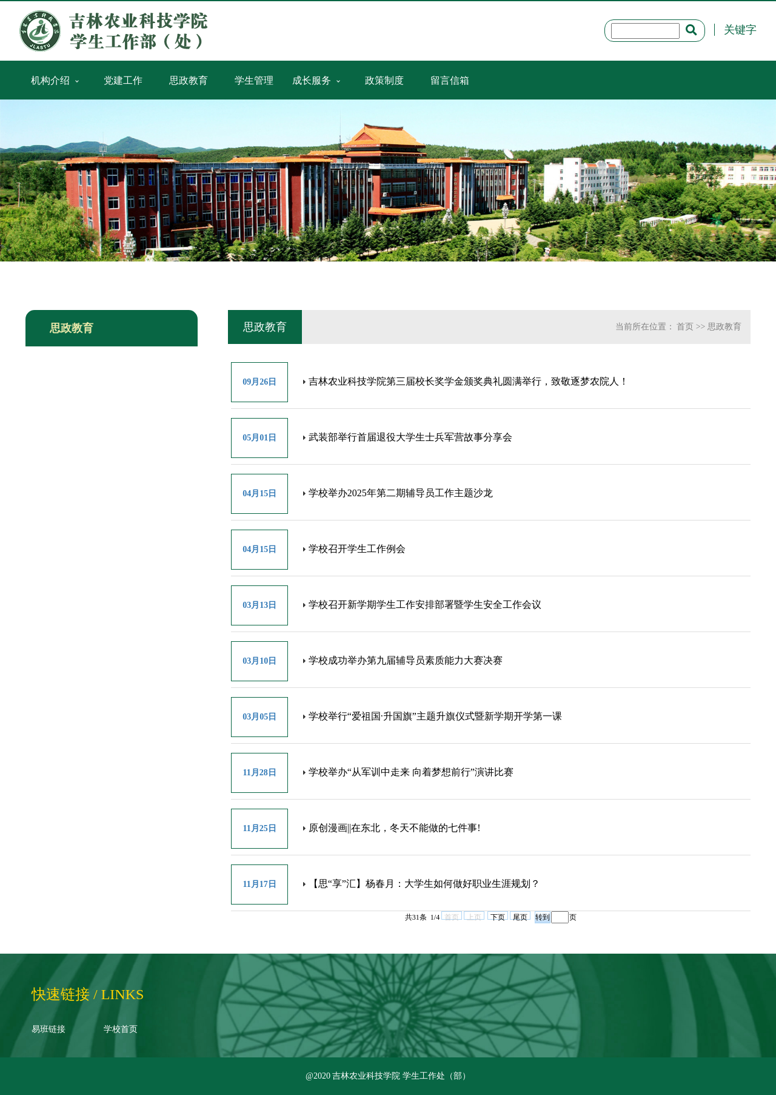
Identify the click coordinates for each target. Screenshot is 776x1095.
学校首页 (121, 1029)
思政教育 (188, 80)
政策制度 (384, 80)
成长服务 (311, 80)
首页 (685, 326)
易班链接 (48, 1029)
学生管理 (254, 80)
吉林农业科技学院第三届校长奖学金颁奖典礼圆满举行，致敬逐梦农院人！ (469, 381)
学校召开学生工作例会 (357, 549)
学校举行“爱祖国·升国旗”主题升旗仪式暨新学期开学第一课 (435, 716)
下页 (497, 916)
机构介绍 (50, 80)
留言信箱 (449, 80)
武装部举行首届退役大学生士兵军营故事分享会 (410, 437)
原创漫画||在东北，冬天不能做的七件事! (395, 828)
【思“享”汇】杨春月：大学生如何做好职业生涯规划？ (424, 883)
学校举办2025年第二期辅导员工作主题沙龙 (401, 493)
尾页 (520, 916)
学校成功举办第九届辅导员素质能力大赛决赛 (406, 660)
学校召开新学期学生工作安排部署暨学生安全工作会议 (425, 604)
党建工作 (123, 80)
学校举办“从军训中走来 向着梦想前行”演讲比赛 (411, 772)
